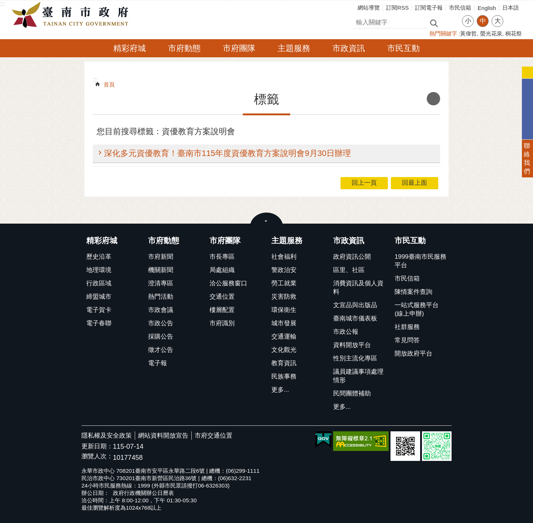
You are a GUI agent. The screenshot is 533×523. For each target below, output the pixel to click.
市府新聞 (160, 256)
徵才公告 (160, 349)
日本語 (510, 7)
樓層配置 (222, 309)
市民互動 (403, 48)
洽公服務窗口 (228, 283)
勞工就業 (283, 283)
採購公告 (160, 336)
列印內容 (433, 98)
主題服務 (294, 48)
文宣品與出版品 (355, 305)
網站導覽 (369, 7)
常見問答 (407, 340)
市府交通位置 (213, 435)
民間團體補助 (352, 393)
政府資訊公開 (352, 256)
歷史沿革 (98, 256)
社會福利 (283, 256)
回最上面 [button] (414, 182)
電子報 (157, 363)
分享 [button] (512, 16)
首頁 (109, 84)
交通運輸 (283, 336)
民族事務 (283, 376)
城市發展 (283, 323)
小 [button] (468, 20)
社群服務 (407, 326)
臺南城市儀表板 (355, 318)
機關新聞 (160, 270)
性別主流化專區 (355, 358)
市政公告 (160, 323)
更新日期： (97, 446)
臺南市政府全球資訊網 (72, 15)
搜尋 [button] (433, 22)
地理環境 (98, 270)
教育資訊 (283, 363)
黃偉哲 (468, 33)
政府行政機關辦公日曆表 (143, 493)
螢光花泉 (491, 33)
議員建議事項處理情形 (358, 376)
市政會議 (160, 309)
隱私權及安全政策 (106, 435)
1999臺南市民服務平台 (420, 261)
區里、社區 (349, 270)
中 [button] (483, 20)
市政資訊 (348, 48)
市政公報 (345, 331)
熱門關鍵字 (443, 33)
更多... (280, 389)
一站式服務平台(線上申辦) (417, 309)
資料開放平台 (352, 345)
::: (2, 3)
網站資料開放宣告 (163, 435)
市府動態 (184, 48)
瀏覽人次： (97, 457)
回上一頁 (364, 182)
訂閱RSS (397, 7)
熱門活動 (160, 296)
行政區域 (98, 283)
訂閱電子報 (429, 7)
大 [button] (498, 20)
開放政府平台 (413, 353)
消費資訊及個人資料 (358, 287)
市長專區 (222, 256)
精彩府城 (129, 48)
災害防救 (283, 296)
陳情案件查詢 (413, 291)
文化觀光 (283, 349)
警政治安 (283, 270)
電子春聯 (98, 323)
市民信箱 (460, 7)
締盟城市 (98, 296)
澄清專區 (160, 283)
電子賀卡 (98, 309)
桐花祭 (513, 33)
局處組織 (222, 270)
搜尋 (359, 21)
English (486, 8)
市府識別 (222, 323)
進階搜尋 (449, 22)
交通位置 (222, 296)
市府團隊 (239, 48)
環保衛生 (283, 309)
